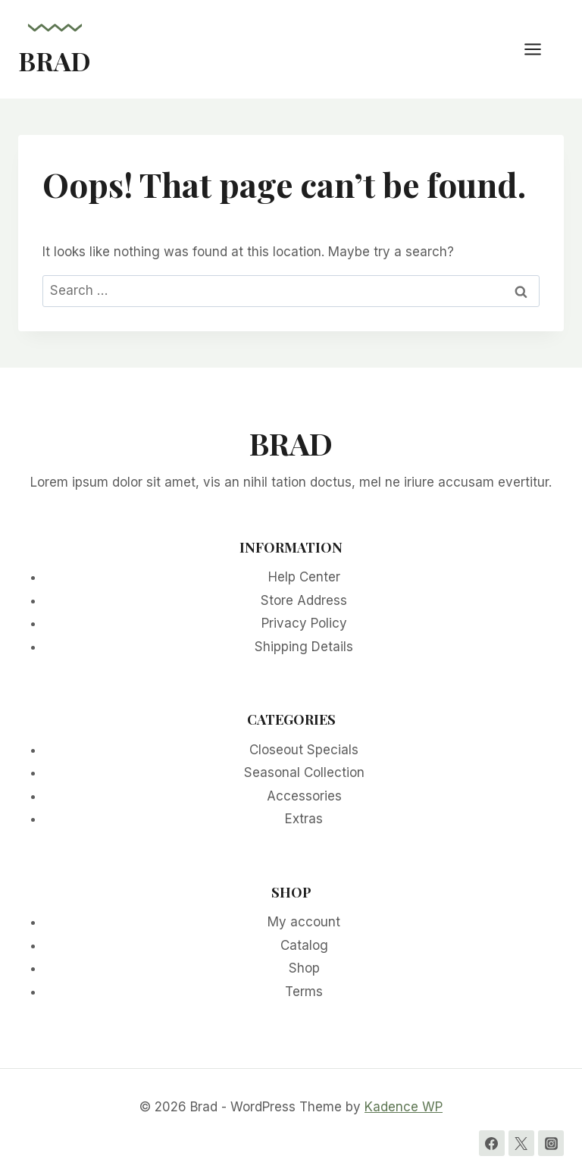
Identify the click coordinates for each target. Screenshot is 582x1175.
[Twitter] (521, 1143)
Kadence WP (404, 1106)
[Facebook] (492, 1143)
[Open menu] (540, 49)
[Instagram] (551, 1143)
